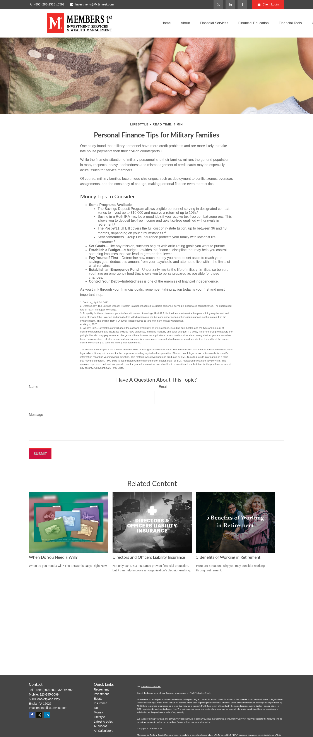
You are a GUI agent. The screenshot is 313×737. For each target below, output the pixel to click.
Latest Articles (103, 721)
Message (36, 414)
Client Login (268, 4)
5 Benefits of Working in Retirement (228, 557)
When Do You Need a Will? (53, 557)
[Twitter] (218, 4)
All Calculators (103, 730)
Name (33, 387)
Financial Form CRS (151, 686)
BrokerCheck (204, 693)
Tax (96, 708)
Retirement (101, 689)
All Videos (100, 726)
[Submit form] (40, 453)
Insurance (100, 703)
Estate (98, 698)
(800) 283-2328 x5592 (47, 4)
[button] (166, 23)
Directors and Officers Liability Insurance (149, 557)
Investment (101, 694)
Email (163, 387)
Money (98, 712)
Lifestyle (99, 717)
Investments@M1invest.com (92, 4)
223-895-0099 (49, 694)
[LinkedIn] (230, 4)
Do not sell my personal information (193, 722)
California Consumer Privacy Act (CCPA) (234, 719)
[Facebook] (242, 4)
